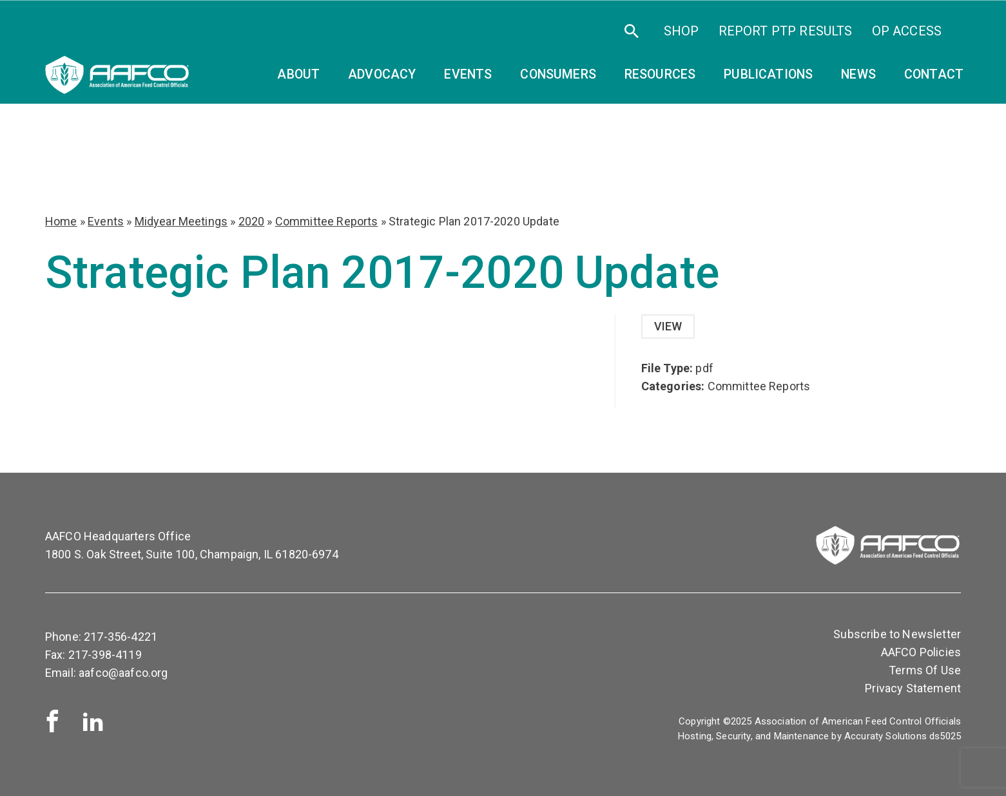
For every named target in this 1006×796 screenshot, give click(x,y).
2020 (251, 221)
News (858, 74)
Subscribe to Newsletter (897, 634)
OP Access (907, 31)
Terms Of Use (925, 670)
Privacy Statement (913, 688)
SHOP (681, 31)
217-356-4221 (120, 636)
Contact (933, 74)
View (668, 326)
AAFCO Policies (921, 652)
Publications (768, 74)
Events (106, 221)
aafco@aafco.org (123, 672)
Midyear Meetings (181, 221)
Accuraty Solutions (885, 736)
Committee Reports (326, 221)
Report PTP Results (786, 31)
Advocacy (382, 74)
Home (61, 221)
